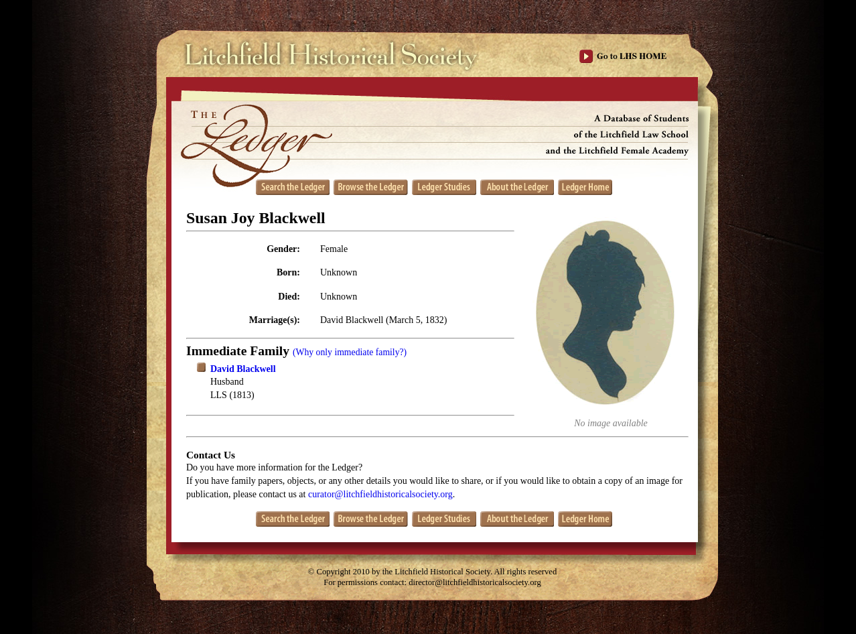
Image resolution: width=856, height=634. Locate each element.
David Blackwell (243, 369)
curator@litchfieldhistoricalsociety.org (380, 494)
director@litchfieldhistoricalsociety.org (475, 582)
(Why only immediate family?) (350, 352)
